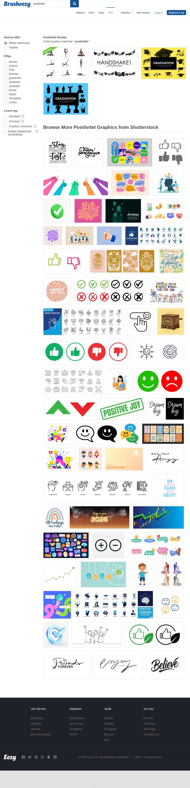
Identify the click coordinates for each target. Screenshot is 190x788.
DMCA (74, 734)
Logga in (158, 12)
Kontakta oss (151, 734)
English (108, 718)
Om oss (148, 718)
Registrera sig (176, 12)
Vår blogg (149, 729)
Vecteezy (36, 723)
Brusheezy (37, 718)
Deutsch (109, 734)
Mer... (107, 739)
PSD (110, 12)
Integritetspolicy (153, 757)
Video (101, 12)
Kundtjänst (76, 729)
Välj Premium (143, 12)
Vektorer (80, 12)
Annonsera (76, 723)
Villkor (137, 757)
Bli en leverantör (40, 734)
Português (110, 729)
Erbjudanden (77, 718)
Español (109, 723)
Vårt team (149, 723)
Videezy (35, 729)
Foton (92, 12)
